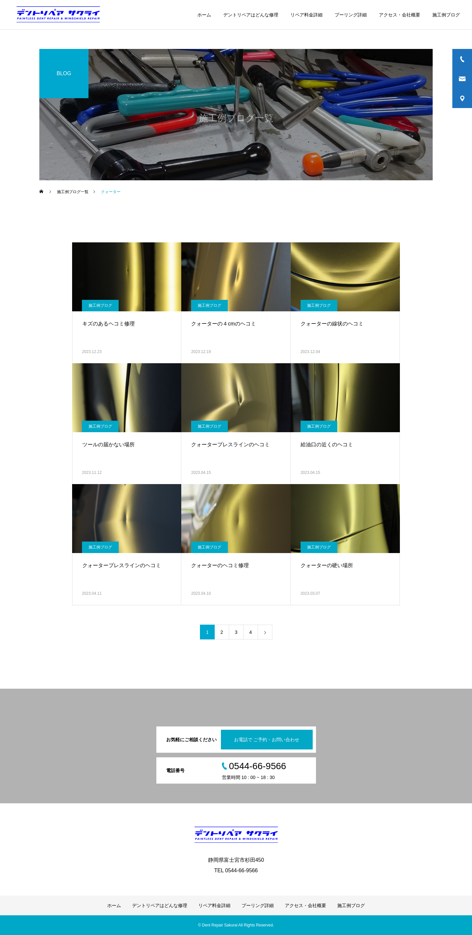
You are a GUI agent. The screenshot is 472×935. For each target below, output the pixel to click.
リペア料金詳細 (306, 14)
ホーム (204, 14)
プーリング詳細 (351, 14)
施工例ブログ (446, 14)
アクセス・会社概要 (399, 14)
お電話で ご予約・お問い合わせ (267, 739)
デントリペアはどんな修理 (250, 14)
